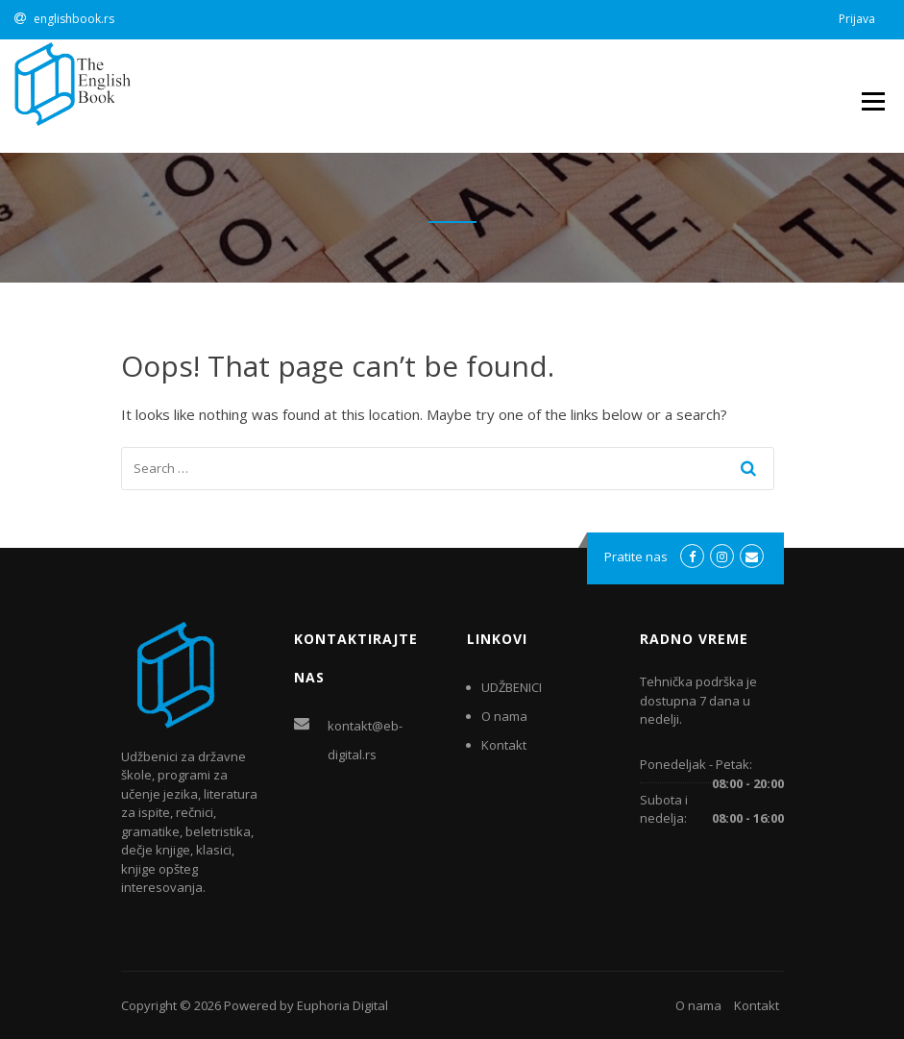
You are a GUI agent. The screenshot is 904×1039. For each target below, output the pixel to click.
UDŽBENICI (511, 687)
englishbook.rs (74, 19)
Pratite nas (636, 556)
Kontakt (503, 745)
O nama (504, 716)
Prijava (857, 19)
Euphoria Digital (342, 1005)
